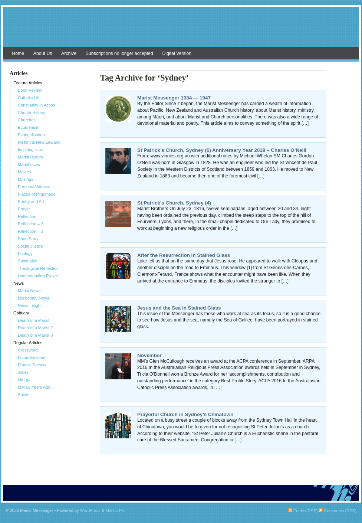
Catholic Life (29, 97)
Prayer (24, 209)
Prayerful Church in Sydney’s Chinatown (185, 414)
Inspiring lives (30, 149)
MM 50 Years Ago (34, 387)
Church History (31, 112)
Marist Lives (29, 164)
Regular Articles (27, 342)
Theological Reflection (38, 268)
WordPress (90, 510)
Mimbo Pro (115, 510)
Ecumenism (28, 127)
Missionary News (33, 298)
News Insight (30, 305)
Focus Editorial (31, 357)
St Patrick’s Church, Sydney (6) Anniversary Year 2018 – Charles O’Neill (221, 150)
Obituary (21, 313)
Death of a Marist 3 (35, 335)
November (149, 355)
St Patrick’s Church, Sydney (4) (174, 203)
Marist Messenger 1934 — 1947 (174, 98)
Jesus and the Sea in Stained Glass (179, 308)
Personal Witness (34, 186)
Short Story (28, 238)
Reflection (27, 216)
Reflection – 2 (30, 224)
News (18, 283)
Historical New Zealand (39, 142)
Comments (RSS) (337, 511)
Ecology (25, 253)
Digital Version (176, 53)
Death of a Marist (33, 320)
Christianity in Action (36, 105)
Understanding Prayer (38, 276)
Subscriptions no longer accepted (119, 53)
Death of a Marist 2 (35, 328)
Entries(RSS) (302, 511)
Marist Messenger (181, 30)
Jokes (23, 372)
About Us (42, 53)
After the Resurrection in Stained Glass (183, 255)
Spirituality (27, 261)
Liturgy (24, 379)
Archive (68, 53)
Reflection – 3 (30, 231)
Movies (24, 172)
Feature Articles (27, 83)
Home (18, 53)
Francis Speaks (32, 365)
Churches (27, 120)
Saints (23, 394)
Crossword (27, 350)
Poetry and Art (31, 201)
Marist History (30, 157)
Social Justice (30, 246)
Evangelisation (31, 135)
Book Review (30, 90)
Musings (25, 179)
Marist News (29, 290)
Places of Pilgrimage (37, 194)
